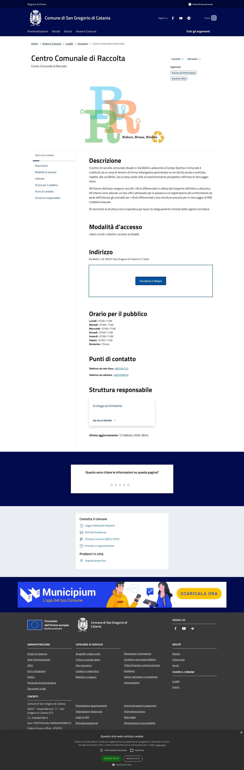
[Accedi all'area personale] (200, 4)
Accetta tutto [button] (111, 758)
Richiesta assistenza (87, 723)
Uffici (30, 665)
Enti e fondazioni (36, 671)
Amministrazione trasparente (140, 706)
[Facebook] (168, 18)
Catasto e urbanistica (87, 671)
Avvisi (175, 665)
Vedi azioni (194, 59)
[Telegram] (184, 18)
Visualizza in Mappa (151, 281)
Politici (31, 677)
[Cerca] (213, 18)
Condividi (178, 59)
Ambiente (129, 671)
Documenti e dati (36, 688)
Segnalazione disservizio (89, 711)
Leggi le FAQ (82, 717)
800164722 (121, 368)
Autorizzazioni (132, 683)
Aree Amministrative (38, 659)
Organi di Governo (37, 654)
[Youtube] (176, 18)
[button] (122, 764)
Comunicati (178, 659)
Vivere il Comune (52, 44)
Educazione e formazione (137, 654)
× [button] (241, 733)
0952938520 (121, 375)
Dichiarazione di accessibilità (139, 723)
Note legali (130, 717)
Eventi (175, 687)
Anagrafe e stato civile (88, 654)
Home (34, 44)
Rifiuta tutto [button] (133, 758)
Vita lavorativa (84, 665)
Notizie (176, 654)
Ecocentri (83, 44)
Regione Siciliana (36, 4)
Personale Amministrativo (41, 683)
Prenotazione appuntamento (91, 706)
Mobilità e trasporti (86, 677)
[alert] (122, 750)
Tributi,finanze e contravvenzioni (142, 665)
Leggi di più (161, 745)
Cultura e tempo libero (88, 659)
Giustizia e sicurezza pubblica (140, 659)
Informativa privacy (134, 711)
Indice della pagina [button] (44, 155)
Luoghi (69, 44)
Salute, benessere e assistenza (141, 677)
